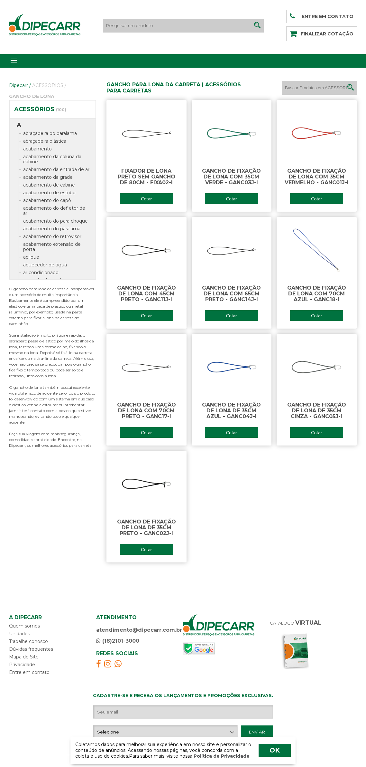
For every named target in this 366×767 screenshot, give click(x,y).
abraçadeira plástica (44, 141)
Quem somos (24, 626)
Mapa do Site (24, 657)
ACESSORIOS (49, 85)
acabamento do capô (47, 200)
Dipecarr (20, 85)
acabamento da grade (48, 177)
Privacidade (22, 664)
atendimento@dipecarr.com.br (139, 630)
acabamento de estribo (49, 192)
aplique (31, 257)
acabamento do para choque (55, 221)
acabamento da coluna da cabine (52, 159)
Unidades (19, 634)
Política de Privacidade (221, 756)
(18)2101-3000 (117, 641)
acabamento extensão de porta (52, 247)
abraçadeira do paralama (50, 133)
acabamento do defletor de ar (54, 211)
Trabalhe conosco (28, 641)
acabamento (37, 148)
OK (275, 750)
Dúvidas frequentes (31, 649)
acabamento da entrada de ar (56, 169)
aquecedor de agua (45, 264)
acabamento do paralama (51, 228)
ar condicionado (41, 272)
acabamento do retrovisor (52, 236)
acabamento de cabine (49, 184)
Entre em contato (29, 672)
